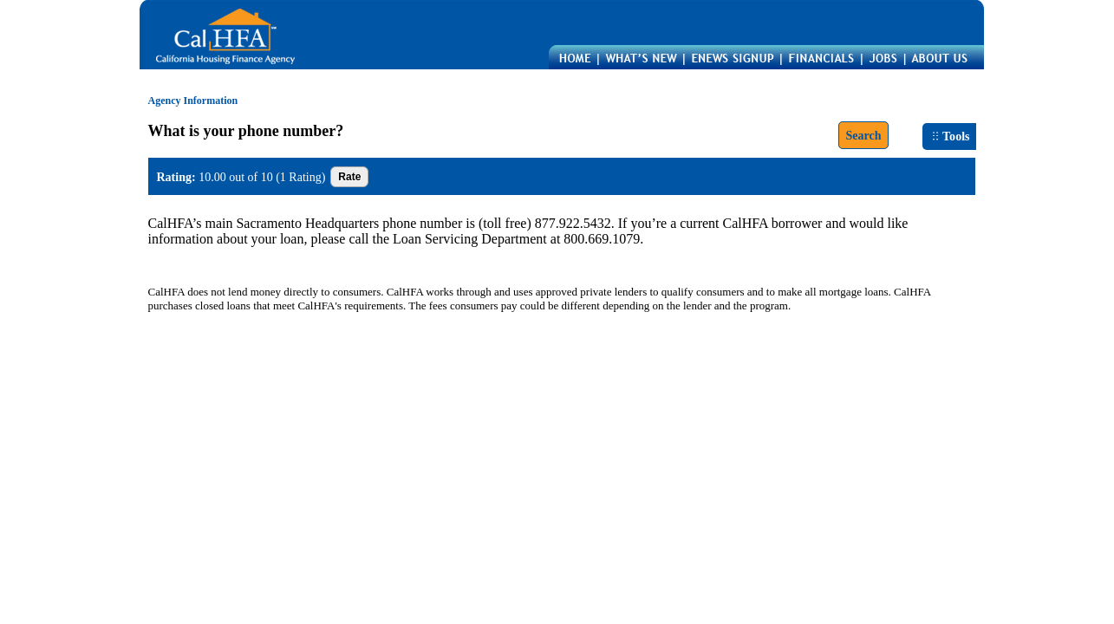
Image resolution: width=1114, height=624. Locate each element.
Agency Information (193, 100)
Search (863, 135)
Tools (951, 136)
